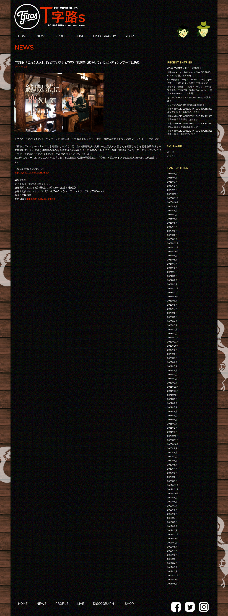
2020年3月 (172, 473)
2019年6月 (172, 510)
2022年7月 (172, 358)
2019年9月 (172, 497)
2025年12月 (173, 194)
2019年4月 (172, 518)
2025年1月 (172, 239)
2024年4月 (172, 272)
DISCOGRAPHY (104, 36)
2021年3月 (172, 424)
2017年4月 (172, 563)
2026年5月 (172, 173)
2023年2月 (172, 329)
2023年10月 (173, 296)
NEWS (41, 36)
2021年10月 (173, 395)
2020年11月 (173, 440)
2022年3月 (172, 374)
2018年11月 (173, 534)
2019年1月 (172, 530)
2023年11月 (173, 292)
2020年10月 (173, 444)
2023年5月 (172, 317)
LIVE (80, 36)
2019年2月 (172, 526)
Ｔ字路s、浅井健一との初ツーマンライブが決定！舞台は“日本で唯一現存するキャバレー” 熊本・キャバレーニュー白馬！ (189, 90)
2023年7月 (172, 309)
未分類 (170, 152)
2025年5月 (172, 223)
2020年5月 (172, 465)
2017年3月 (172, 567)
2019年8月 (172, 501)
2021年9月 (172, 399)
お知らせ (171, 156)
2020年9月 (172, 448)
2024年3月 (172, 276)
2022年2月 (172, 378)
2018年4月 (172, 551)
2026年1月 (172, 190)
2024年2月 (172, 280)
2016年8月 (172, 583)
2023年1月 (172, 333)
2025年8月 (172, 210)
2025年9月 (172, 206)
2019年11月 (173, 489)
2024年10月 (173, 251)
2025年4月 (172, 227)
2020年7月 (172, 456)
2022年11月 (173, 342)
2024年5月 (172, 268)
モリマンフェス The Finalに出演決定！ (185, 105)
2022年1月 (172, 383)
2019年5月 (172, 514)
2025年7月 (172, 214)
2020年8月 (172, 452)
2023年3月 (172, 325)
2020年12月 (173, 436)
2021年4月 (172, 419)
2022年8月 (172, 354)
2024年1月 (172, 284)
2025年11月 (173, 198)
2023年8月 (172, 305)
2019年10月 (173, 493)
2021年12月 (173, 387)
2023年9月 (172, 301)
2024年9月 (172, 255)
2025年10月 (173, 202)
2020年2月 (172, 477)
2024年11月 (173, 247)
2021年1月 (172, 432)
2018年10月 (173, 538)
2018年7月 (172, 542)
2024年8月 (172, 260)
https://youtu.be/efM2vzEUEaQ (31, 172)
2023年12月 (173, 288)
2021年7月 (172, 407)
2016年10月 (173, 579)
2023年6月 (172, 313)
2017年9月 (172, 555)
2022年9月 (172, 350)
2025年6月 (172, 219)
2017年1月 (172, 571)
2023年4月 (172, 321)
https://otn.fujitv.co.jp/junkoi (41, 198)
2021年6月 (172, 411)
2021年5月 (172, 415)
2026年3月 (172, 182)
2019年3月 (172, 522)
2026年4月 (172, 178)
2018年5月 (172, 547)
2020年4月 (172, 469)
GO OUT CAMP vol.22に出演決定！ (184, 68)
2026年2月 (172, 186)
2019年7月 (172, 506)
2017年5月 (172, 559)
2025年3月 (172, 231)
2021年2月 (172, 428)
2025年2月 (172, 235)
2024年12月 (173, 243)
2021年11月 (173, 391)
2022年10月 (173, 346)
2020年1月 (172, 481)
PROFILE (61, 36)
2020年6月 (172, 460)
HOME (23, 36)
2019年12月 (173, 485)
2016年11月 (173, 575)
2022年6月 (172, 362)
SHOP (129, 36)
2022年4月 (172, 370)
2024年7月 (172, 264)
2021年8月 (172, 403)
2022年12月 (173, 337)
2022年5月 (172, 366)
